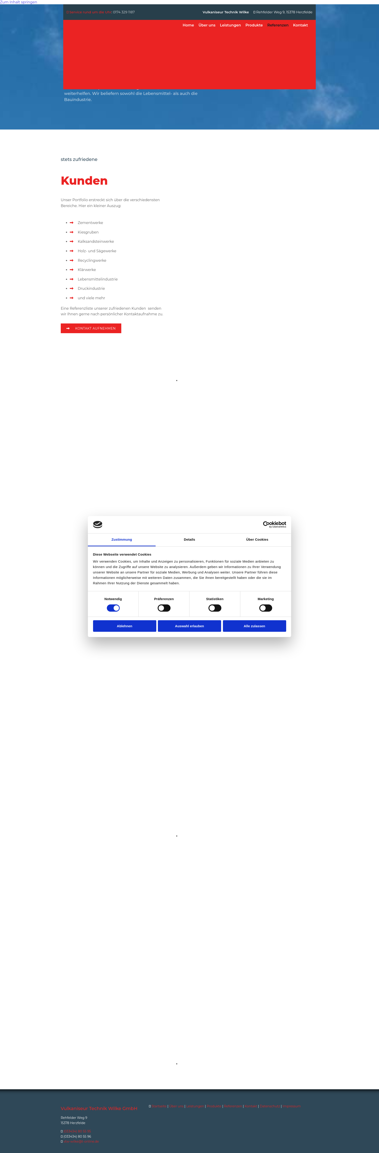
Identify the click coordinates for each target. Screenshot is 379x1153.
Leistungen (230, 25)
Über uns (207, 25)
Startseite (159, 1106)
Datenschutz (270, 1106)
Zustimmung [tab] (122, 539)
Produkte (254, 25)
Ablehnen (124, 626)
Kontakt (300, 25)
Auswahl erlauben (189, 626)
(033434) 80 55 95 (77, 1131)
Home (188, 25)
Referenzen (277, 25)
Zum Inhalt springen (18, 2)
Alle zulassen (254, 626)
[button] (91, 328)
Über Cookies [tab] (257, 539)
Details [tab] (189, 539)
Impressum (292, 1106)
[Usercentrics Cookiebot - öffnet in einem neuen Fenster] (266, 524)
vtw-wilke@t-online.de (81, 1141)
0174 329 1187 (124, 12)
